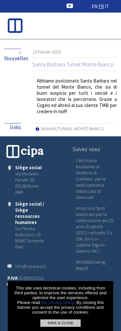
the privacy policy (57, 302)
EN (94, 6)
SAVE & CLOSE (60, 323)
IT (107, 6)
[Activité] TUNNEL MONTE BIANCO (69, 128)
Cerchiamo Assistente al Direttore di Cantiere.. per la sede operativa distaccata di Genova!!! (91, 178)
